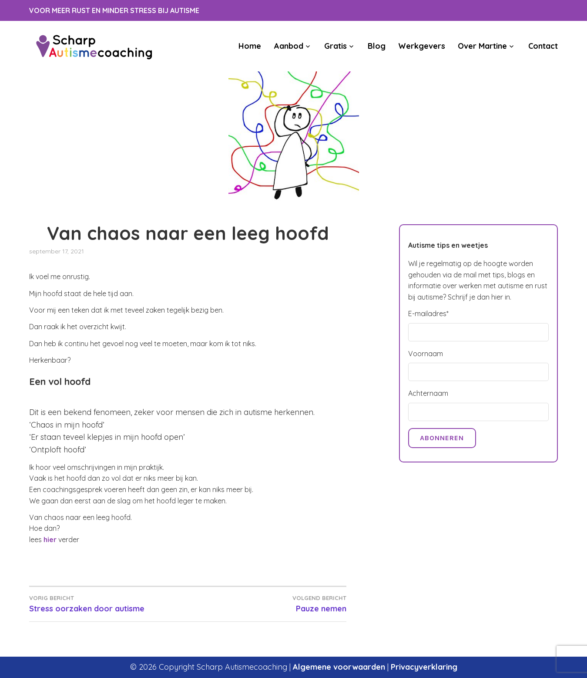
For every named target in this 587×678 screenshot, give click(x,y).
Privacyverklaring (424, 667)
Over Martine (482, 46)
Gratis (335, 46)
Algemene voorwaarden (339, 667)
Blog (377, 46)
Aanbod (288, 46)
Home (249, 46)
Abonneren (442, 438)
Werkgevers (421, 46)
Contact (543, 46)
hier (50, 539)
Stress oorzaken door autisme (108, 604)
